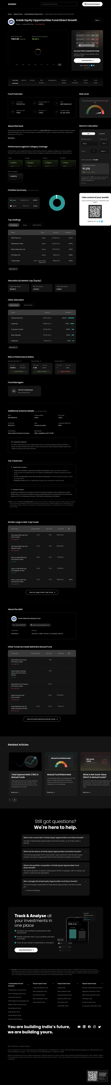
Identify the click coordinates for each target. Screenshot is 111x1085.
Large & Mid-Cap (27, 24)
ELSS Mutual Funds (39, 995)
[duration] (104, 151)
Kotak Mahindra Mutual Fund (34, 14)
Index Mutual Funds (39, 1002)
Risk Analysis (41, 81)
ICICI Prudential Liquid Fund (17, 993)
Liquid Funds (62, 988)
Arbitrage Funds (87, 998)
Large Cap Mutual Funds (40, 988)
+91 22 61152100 (20, 625)
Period (83, 151)
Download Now (87, 60)
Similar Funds (86, 81)
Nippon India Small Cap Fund (17, 1004)
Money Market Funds (64, 991)
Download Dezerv (92, 4)
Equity (18, 24)
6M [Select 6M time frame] (35, 64)
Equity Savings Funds (89, 1002)
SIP (88, 133)
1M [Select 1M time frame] (23, 64)
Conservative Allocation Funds (91, 1006)
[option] (18, 288)
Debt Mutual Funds (14, 1012)
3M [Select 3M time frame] (29, 64)
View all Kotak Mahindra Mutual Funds (41, 719)
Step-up (103, 139)
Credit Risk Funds (63, 1006)
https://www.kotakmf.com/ (41, 625)
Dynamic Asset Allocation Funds (92, 988)
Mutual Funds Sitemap (15, 1019)
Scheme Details (63, 81)
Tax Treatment (75, 81)
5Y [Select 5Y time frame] (53, 64)
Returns (23, 80)
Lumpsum (102, 133)
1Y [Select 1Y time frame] (41, 64)
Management (52, 80)
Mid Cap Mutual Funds (40, 991)
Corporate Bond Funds (65, 995)
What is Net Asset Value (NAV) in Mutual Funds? (94, 776)
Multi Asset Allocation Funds (91, 995)
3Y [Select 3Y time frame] (47, 64)
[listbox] (42, 288)
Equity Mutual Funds (14, 1008)
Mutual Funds (18, 14)
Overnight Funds (63, 1002)
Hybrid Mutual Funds (14, 1015)
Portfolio (32, 80)
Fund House (96, 81)
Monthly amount (86, 139)
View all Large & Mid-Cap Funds (41, 592)
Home (10, 14)
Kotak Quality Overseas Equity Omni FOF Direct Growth (18, 673)
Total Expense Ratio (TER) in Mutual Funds (25, 776)
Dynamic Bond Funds (64, 998)
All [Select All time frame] (59, 64)
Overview (15, 80)
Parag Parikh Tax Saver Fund (17, 990)
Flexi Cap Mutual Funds (40, 998)
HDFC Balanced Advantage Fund (18, 1001)
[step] (104, 143)
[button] (98, 20)
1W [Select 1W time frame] (16, 64)
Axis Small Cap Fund (14, 997)
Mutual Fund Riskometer (59, 774)
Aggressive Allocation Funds (91, 991)
